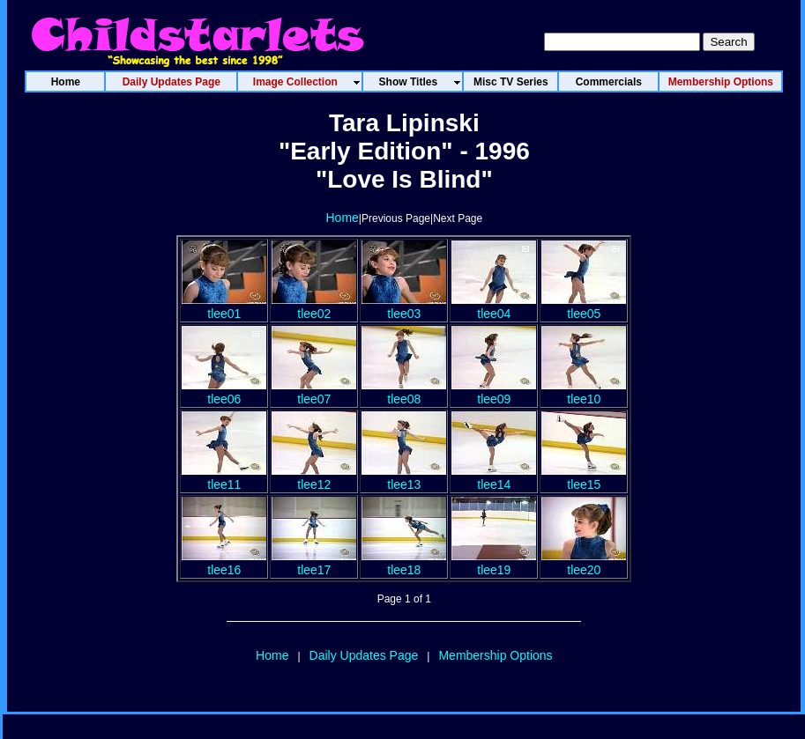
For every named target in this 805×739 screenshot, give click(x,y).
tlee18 (404, 563)
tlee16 (224, 563)
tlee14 (493, 477)
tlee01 (224, 306)
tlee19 (493, 563)
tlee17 (314, 563)
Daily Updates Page (364, 655)
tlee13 (404, 477)
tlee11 (224, 477)
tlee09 (493, 392)
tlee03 (404, 306)
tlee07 (314, 392)
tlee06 (224, 392)
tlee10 (583, 392)
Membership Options (495, 655)
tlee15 (583, 477)
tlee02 (314, 306)
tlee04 (493, 306)
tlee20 (583, 563)
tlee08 (404, 392)
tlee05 (583, 306)
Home (342, 218)
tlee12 (314, 477)
